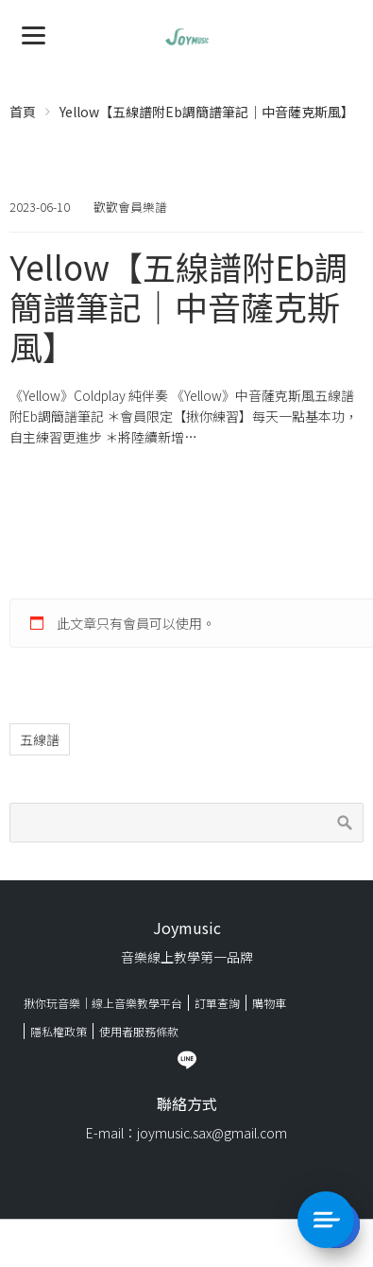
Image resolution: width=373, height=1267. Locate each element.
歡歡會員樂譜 (130, 207)
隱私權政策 (58, 1031)
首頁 (22, 111)
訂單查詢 (217, 1003)
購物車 (269, 1003)
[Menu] (33, 34)
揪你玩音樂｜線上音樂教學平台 (103, 1003)
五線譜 (39, 739)
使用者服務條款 (138, 1031)
